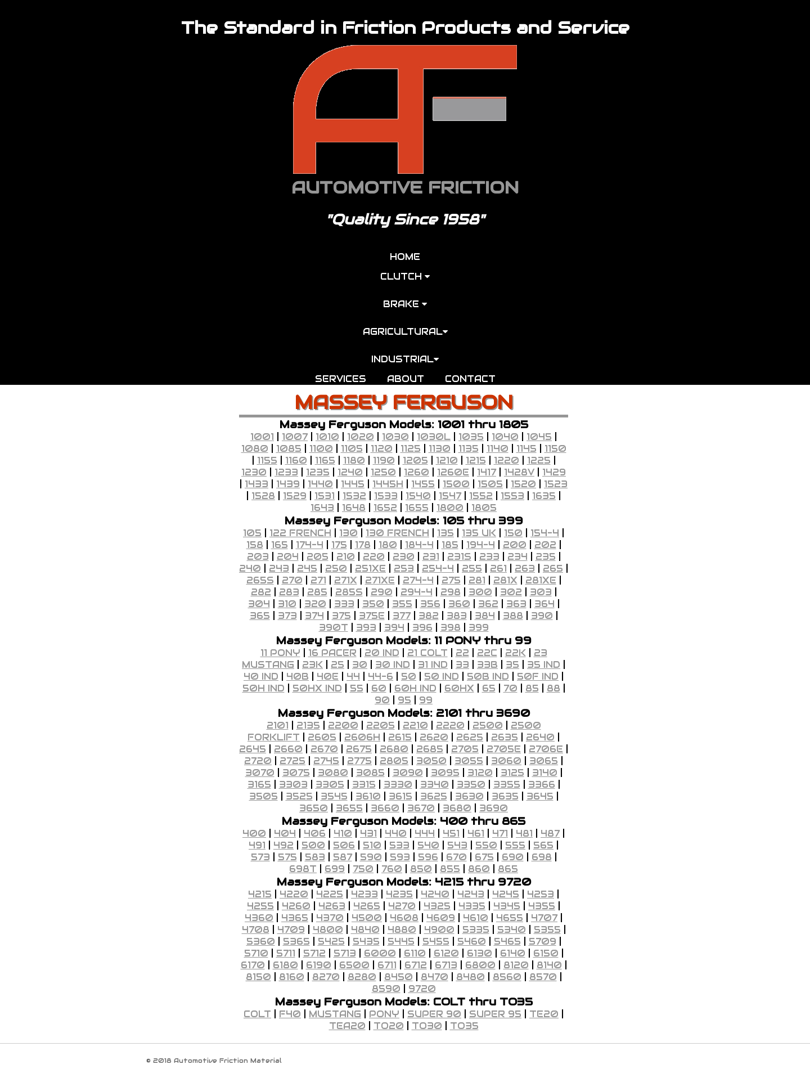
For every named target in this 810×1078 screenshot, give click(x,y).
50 (408, 676)
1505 (490, 484)
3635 (505, 796)
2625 (469, 737)
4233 (364, 894)
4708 (255, 930)
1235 (318, 472)
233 (489, 557)
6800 (480, 965)
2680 (394, 749)
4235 (399, 894)
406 (315, 833)
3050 (431, 761)
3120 (480, 773)
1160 (296, 460)
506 (344, 845)
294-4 (416, 592)
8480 (470, 977)
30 (359, 665)
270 (292, 580)
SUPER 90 (434, 1014)
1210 (447, 460)
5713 (345, 953)
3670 (421, 808)
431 (368, 833)
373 (287, 616)
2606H (362, 737)
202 (545, 545)
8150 (258, 977)
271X (345, 580)
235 (546, 557)
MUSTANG (335, 1014)
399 (479, 628)
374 (314, 616)
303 (541, 592)
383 (457, 616)
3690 (493, 808)
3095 (445, 773)
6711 (387, 965)
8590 (386, 989)
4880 (402, 930)
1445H (387, 484)
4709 (291, 930)
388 (513, 616)
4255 (260, 906)
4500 (367, 918)
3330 (398, 784)
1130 (440, 449)
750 (363, 869)
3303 (293, 784)
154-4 (544, 533)
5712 (314, 953)
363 (516, 604)
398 (450, 628)
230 (404, 557)
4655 (509, 918)
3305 (330, 784)
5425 (331, 941)
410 (343, 833)
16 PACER (332, 653)
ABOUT (405, 379)
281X (505, 580)
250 (336, 568)
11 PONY (280, 653)
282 (261, 592)
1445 (352, 484)
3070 (259, 773)
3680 (457, 808)
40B (297, 676)
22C (487, 653)
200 (514, 545)
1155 (267, 460)
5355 (547, 930)
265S (260, 580)
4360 (259, 918)
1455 (423, 484)
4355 (541, 906)
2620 (434, 737)
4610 (475, 918)
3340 (434, 784)
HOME (405, 257)
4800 (328, 930)
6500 (354, 965)
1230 (254, 472)
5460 (471, 941)
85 (532, 688)
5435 (366, 941)
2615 (400, 737)
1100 (321, 449)
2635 (504, 737)
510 (372, 845)
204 (288, 557)
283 (289, 592)
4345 (506, 906)
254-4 (438, 568)
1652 (385, 508)
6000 (380, 953)
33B (487, 665)
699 (335, 869)
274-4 (418, 580)
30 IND (392, 665)
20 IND (381, 653)
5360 (260, 941)
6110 (415, 953)
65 (489, 688)
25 (337, 665)
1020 (360, 437)
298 (450, 592)
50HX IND (317, 688)
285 (317, 592)
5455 (435, 941)
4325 (437, 906)
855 (450, 869)
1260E (453, 472)
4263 (331, 906)
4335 (471, 906)
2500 (487, 725)
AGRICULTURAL (405, 332)
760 (391, 869)
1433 (256, 484)
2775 (359, 761)
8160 (291, 977)
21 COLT (427, 653)
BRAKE (405, 304)
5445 (401, 941)
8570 (543, 977)
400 (254, 833)
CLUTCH (405, 276)
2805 (394, 761)
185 (450, 545)
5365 (296, 941)
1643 (322, 508)
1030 (395, 437)
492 (283, 845)
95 (404, 700)
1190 (384, 460)
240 (250, 568)
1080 (254, 449)
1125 (410, 449)
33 (462, 665)
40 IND (261, 676)
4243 (470, 894)
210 (345, 557)
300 (480, 592)
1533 (386, 496)
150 (513, 533)
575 (287, 857)
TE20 (544, 1014)
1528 (263, 496)
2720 (258, 761)
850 (421, 869)
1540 (418, 496)
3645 (540, 796)
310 (287, 604)
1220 (506, 460)
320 (315, 604)
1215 (476, 460)
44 (353, 676)
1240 (350, 472)
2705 (465, 749)
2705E (504, 749)
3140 (544, 773)
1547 (450, 496)
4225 (329, 894)
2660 (288, 749)
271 (318, 580)
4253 (540, 894)
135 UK (479, 533)
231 (430, 557)
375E (372, 616)
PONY (384, 1014)
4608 (404, 918)
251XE (370, 568)
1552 (481, 496)
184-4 (419, 545)
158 (254, 545)
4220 (294, 894)
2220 (450, 725)
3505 (263, 796)
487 (550, 833)
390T (333, 628)
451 (451, 833)
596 (428, 857)
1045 (539, 437)
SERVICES (340, 379)
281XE (540, 580)
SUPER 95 (495, 1014)
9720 (422, 989)
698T (303, 869)
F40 (290, 1014)
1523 (556, 484)
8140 (549, 965)
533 (399, 845)
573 (260, 857)
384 (485, 616)
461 (475, 833)
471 (500, 833)
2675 (359, 749)
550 (486, 845)
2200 (343, 725)
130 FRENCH (397, 533)
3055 (468, 761)
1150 (555, 449)
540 (428, 845)
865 (508, 869)
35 (512, 665)
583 (315, 857)
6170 (253, 965)
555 (515, 845)
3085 (370, 773)
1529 (295, 496)
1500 (456, 484)
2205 (380, 725)
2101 (278, 725)
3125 (512, 773)
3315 (364, 784)
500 (313, 845)
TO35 (464, 1026)
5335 (475, 930)
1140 (497, 449)
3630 (469, 796)
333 (344, 604)
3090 (408, 773)
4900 (439, 930)
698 (542, 857)
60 (378, 688)
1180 (354, 460)
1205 (415, 460)
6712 (415, 965)
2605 (322, 737)
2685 (429, 749)
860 (479, 869)
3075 (296, 773)
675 (484, 857)
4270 (402, 906)
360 (459, 604)
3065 (543, 761)
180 (388, 545)
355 (402, 604)
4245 (505, 894)
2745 (326, 761)
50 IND (441, 676)
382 (428, 616)
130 (348, 533)
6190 (318, 965)
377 (402, 616)
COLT (257, 1014)
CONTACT (470, 379)
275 (451, 580)
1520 (523, 484)
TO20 (389, 1026)
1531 (324, 496)
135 (445, 533)
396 (422, 628)
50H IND (263, 688)
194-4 (480, 545)
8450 (398, 977)
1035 (471, 437)
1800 (450, 508)
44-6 (380, 676)
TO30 (427, 1026)
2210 (415, 725)
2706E (546, 749)
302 (511, 592)
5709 (542, 941)
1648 (354, 508)
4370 (330, 918)
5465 (507, 941)
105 (252, 533)
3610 (368, 796)
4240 (435, 894)
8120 (516, 965)
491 (257, 845)
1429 (554, 472)
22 (462, 653)
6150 (546, 953)
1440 (320, 484)
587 (342, 857)
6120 (446, 953)
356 (430, 604)
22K (515, 653)
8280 (362, 977)
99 (426, 700)
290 (382, 592)
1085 (289, 449)
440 (396, 833)
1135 (468, 449)
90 (382, 700)
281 (477, 580)
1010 (327, 437)
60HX (459, 688)
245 (307, 568)
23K (312, 665)
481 (524, 833)
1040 (505, 437)
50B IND (488, 676)
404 (285, 833)
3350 (471, 784)
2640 (540, 737)
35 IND (543, 665)
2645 (252, 749)
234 (517, 557)
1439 (288, 484)
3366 (541, 784)
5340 (511, 930)
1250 (383, 472)
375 (341, 616)
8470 (434, 977)
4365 (294, 918)
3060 (506, 761)
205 (317, 557)
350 (373, 604)
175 (339, 545)
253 (404, 568)
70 (510, 688)
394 (394, 628)
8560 (507, 977)
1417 (486, 472)
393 (366, 628)
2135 (308, 725)
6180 (285, 965)
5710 (256, 953)
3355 (506, 784)
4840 (365, 930)
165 (279, 545)
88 (553, 688)
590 (371, 857)
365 (260, 616)
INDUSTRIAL (405, 359)
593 (400, 857)
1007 (295, 437)
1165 (325, 460)
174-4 (309, 545)
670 (456, 857)
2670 (324, 749)
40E (328, 676)
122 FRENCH (300, 533)
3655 (349, 808)
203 (258, 557)
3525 (299, 796)
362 (488, 604)
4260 (296, 906)
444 (425, 833)
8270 (326, 977)
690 (513, 857)
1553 (512, 496)
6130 (479, 953)
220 (374, 557)
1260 (416, 472)
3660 (385, 808)
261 (498, 568)
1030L (434, 437)
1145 (526, 449)
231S (459, 557)
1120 (382, 449)
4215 (260, 894)
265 (553, 568)
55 (356, 688)
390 (542, 616)
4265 (366, 906)
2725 (292, 761)
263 (525, 568)
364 (544, 604)
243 (279, 568)
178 (363, 545)
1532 (354, 496)
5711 (285, 953)
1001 (262, 437)
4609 (440, 918)
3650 (313, 808)
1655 (417, 508)
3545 (334, 796)
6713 (446, 965)
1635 (544, 496)
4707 (544, 918)
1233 (286, 472)
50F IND (538, 676)
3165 (259, 784)
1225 (539, 460)
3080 (333, 773)
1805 (484, 508)
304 (259, 604)
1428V (519, 472)
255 (472, 568)
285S (349, 592)
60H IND (415, 688)
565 (543, 845)
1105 (352, 449)
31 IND (433, 665)
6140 (512, 953)
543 (457, 845)
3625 (433, 796)
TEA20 (347, 1026)
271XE (380, 580)
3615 (400, 796)
